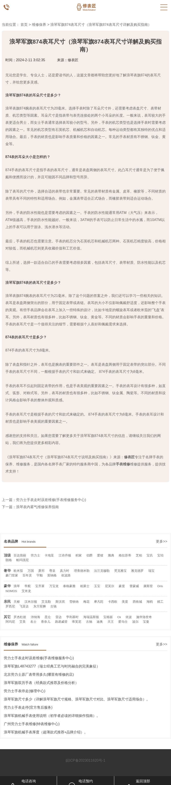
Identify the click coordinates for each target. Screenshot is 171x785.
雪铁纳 (74, 601)
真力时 (64, 570)
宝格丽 (108, 617)
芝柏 (139, 555)
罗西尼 (10, 606)
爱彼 (100, 555)
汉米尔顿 (30, 601)
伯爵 (89, 555)
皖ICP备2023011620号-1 (85, 760)
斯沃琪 (60, 601)
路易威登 (61, 621)
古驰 (53, 606)
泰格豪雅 (69, 586)
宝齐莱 (40, 586)
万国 (31, 570)
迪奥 (100, 621)
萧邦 (41, 570)
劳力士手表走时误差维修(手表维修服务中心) (51, 500)
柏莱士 (85, 586)
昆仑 (48, 617)
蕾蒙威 (134, 586)
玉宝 (97, 586)
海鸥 (150, 601)
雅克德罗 (137, 570)
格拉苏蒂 (125, 555)
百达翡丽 (20, 555)
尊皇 (52, 570)
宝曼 (146, 621)
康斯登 (148, 586)
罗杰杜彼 (20, 617)
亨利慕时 (72, 617)
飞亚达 (24, 606)
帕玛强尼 (22, 560)
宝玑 (150, 555)
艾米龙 (26, 591)
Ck (119, 617)
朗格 (9, 560)
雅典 (111, 555)
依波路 (66, 575)
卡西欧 (112, 601)
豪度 (122, 586)
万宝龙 (54, 586)
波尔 (135, 621)
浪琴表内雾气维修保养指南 (37, 507)
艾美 (22, 621)
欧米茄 (18, 570)
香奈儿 (45, 621)
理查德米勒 (82, 570)
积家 (78, 555)
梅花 (86, 601)
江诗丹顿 (65, 555)
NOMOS (11, 591)
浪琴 (17, 586)
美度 (125, 601)
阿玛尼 (10, 621)
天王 (111, 621)
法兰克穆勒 (102, 570)
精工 (160, 601)
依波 (129, 617)
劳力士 (35, 555)
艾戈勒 (46, 601)
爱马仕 (123, 621)
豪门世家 (12, 575)
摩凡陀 (98, 601)
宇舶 (40, 575)
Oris (160, 586)
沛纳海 (35, 617)
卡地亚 (49, 555)
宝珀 (160, 555)
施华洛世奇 (144, 617)
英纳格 (52, 575)
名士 (33, 621)
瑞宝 (151, 570)
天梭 (17, 601)
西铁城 (137, 601)
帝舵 (27, 586)
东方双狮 (39, 606)
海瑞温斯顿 (91, 617)
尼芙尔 (109, 586)
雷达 (58, 617)
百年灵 (27, 575)
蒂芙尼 (76, 621)
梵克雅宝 (120, 570)
